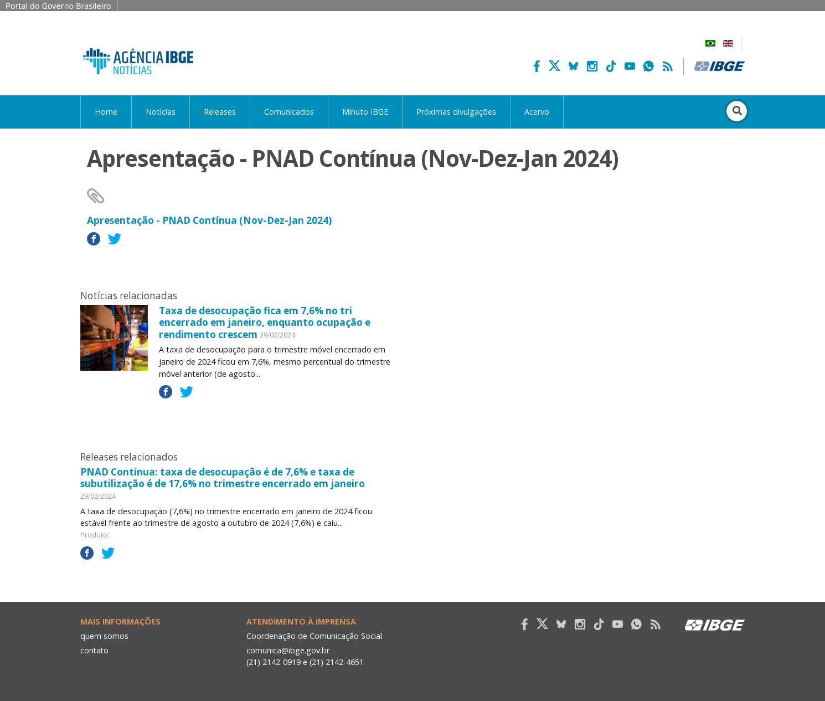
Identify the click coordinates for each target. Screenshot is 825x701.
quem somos (104, 636)
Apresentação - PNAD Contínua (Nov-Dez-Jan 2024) (209, 220)
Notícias (161, 111)
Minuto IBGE (365, 111)
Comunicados (289, 111)
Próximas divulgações (456, 111)
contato (95, 650)
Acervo (536, 111)
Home (106, 111)
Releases (220, 111)
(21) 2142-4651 (337, 662)
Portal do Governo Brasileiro (58, 6)
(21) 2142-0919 (273, 662)
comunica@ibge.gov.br (287, 650)
